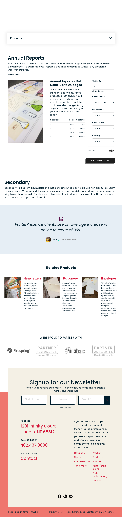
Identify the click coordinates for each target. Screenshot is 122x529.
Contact (29, 458)
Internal (97, 461)
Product (97, 453)
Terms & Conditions (75, 511)
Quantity (96, 81)
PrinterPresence (106, 511)
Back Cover (98, 122)
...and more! (80, 465)
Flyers (77, 457)
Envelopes (109, 278)
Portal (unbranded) (100, 475)
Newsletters (33, 278)
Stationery (70, 278)
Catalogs (79, 453)
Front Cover (98, 109)
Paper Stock (98, 96)
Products (98, 457)
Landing (97, 480)
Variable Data (82, 461)
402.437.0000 (34, 445)
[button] (110, 38)
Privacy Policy (56, 511)
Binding (96, 135)
